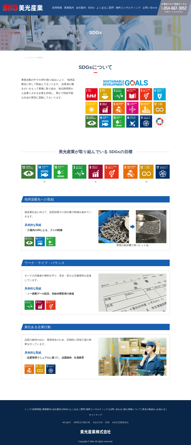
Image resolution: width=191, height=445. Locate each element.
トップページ (30, 58)
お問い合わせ (150, 7)
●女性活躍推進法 (120, 422)
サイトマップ (95, 415)
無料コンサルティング (128, 7)
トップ (28, 409)
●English (66, 422)
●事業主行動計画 (82, 422)
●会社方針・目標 (101, 422)
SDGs (91, 7)
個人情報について (132, 409)
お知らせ (161, 409)
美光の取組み (148, 409)
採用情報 (57, 7)
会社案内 (81, 7)
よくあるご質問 (105, 7)
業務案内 (69, 7)
